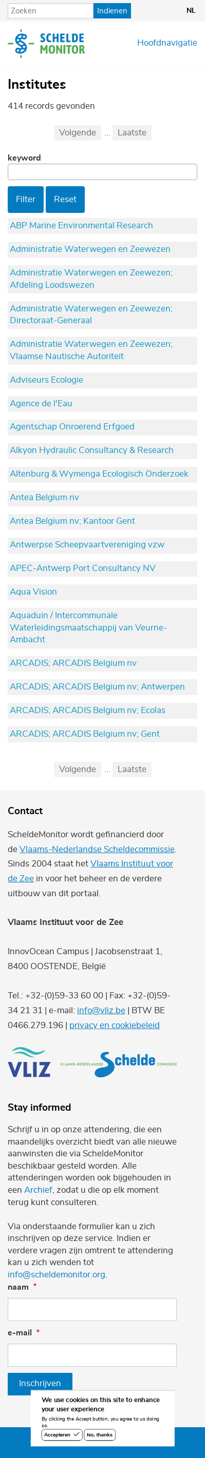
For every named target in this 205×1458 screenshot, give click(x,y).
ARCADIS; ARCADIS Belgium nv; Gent (85, 734)
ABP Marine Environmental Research (81, 226)
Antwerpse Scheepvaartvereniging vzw (87, 545)
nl (191, 10)
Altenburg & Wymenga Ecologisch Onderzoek (99, 474)
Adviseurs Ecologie (46, 380)
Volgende (77, 133)
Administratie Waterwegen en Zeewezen (90, 249)
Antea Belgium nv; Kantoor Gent (72, 521)
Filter (25, 199)
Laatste (132, 133)
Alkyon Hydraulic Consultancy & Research (92, 450)
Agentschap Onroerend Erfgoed (72, 427)
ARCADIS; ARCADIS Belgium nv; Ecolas (87, 710)
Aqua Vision (33, 592)
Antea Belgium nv (44, 498)
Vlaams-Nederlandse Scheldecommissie (97, 849)
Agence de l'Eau (41, 404)
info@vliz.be (101, 1011)
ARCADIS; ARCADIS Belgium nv (73, 663)
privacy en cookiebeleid (114, 1025)
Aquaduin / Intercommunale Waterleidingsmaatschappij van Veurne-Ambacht (88, 628)
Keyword (24, 158)
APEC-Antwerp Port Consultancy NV (83, 568)
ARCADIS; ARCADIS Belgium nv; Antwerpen (97, 687)
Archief (38, 1190)
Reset (65, 199)
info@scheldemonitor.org (56, 1275)
